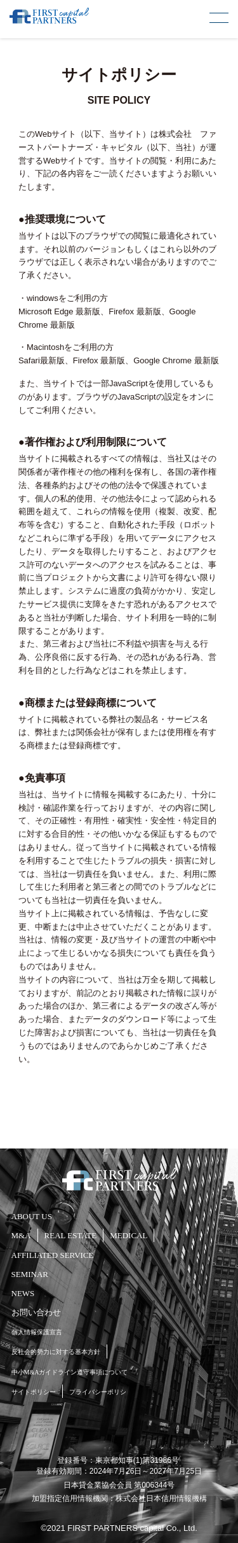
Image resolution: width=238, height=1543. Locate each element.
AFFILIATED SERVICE (52, 1255)
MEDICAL (128, 1235)
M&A (21, 1235)
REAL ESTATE (70, 1235)
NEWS (23, 1293)
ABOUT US (31, 1216)
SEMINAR (30, 1274)
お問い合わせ (36, 1312)
